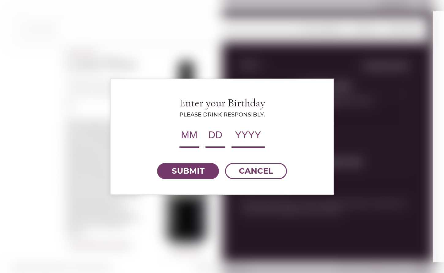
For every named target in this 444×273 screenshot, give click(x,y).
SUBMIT (188, 171)
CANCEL (256, 171)
